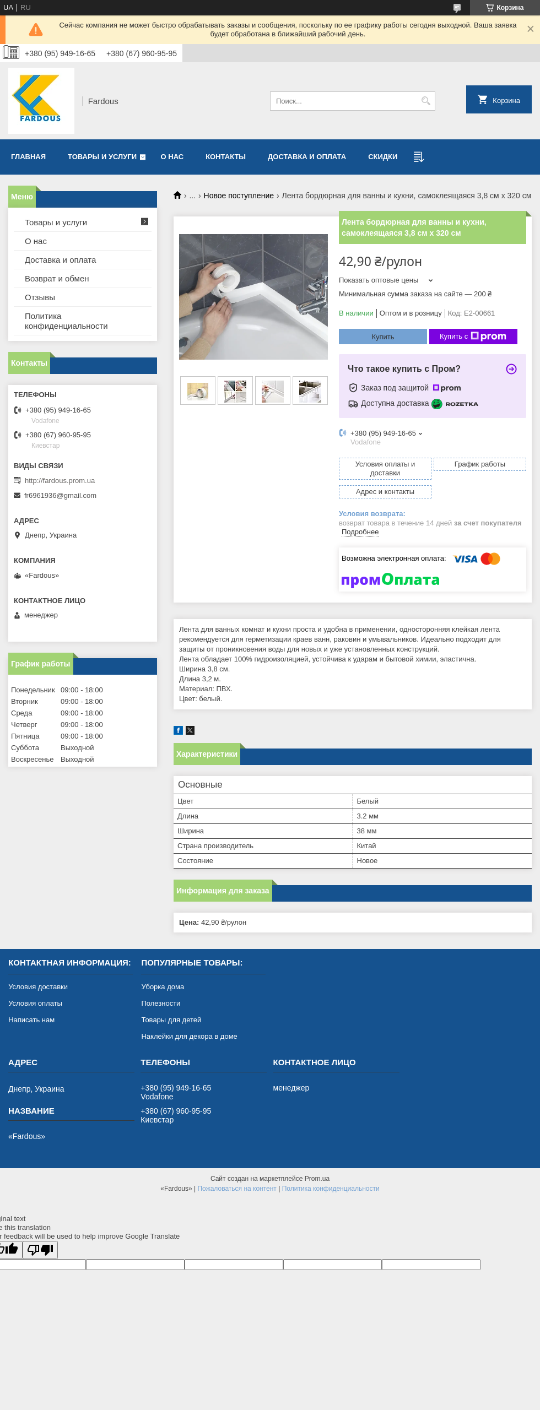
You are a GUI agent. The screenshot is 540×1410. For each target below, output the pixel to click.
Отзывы (40, 297)
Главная (28, 157)
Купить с (473, 336)
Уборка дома (162, 987)
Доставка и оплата (307, 157)
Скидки (382, 157)
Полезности (160, 1003)
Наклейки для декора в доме (189, 1036)
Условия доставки (38, 987)
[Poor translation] (40, 1250)
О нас (172, 157)
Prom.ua (317, 1179)
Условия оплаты (35, 1003)
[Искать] (425, 101)
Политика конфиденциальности (66, 320)
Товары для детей (171, 1020)
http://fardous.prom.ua (60, 480)
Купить (382, 337)
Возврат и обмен (57, 278)
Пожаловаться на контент (236, 1188)
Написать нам (31, 1020)
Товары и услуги (102, 157)
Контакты (226, 157)
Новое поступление (239, 195)
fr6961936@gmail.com (60, 495)
